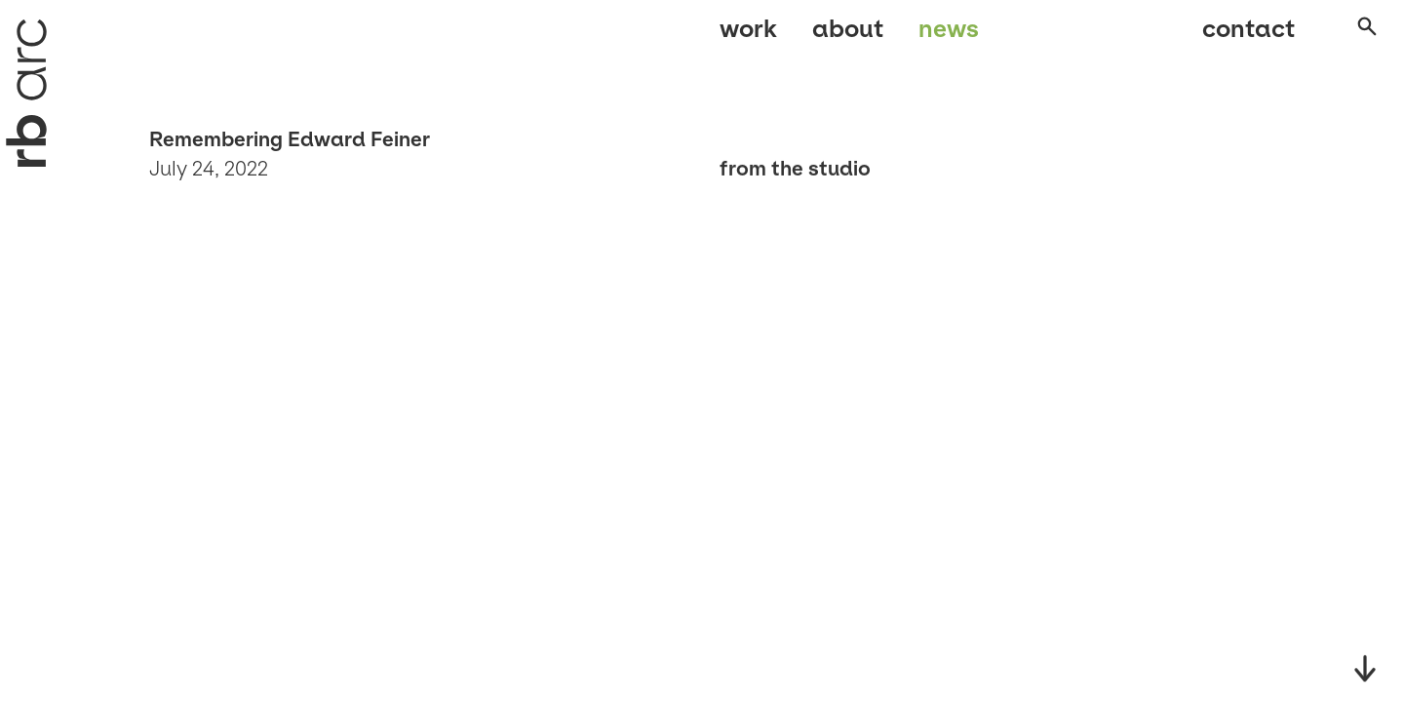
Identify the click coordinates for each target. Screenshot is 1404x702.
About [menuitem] (847, 36)
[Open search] (1349, 38)
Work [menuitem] (748, 36)
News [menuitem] (948, 36)
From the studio (795, 168)
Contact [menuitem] (1229, 36)
